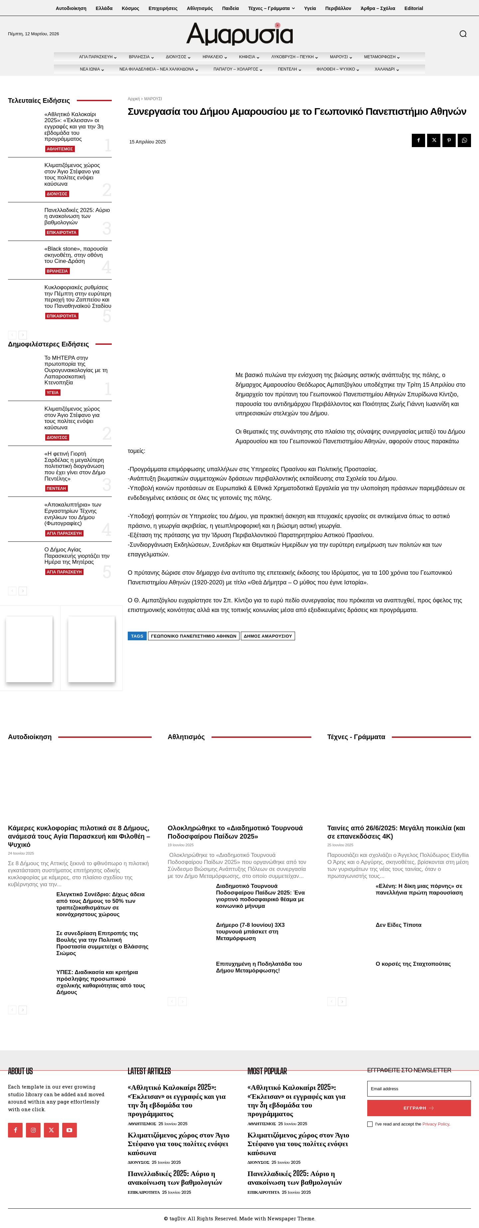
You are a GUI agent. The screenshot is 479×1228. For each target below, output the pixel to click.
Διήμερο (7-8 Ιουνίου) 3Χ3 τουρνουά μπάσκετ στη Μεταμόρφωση (250, 931)
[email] (419, 1089)
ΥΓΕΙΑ (53, 392)
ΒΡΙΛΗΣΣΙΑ (57, 271)
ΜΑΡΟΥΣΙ (153, 99)
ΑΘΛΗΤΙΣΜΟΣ (60, 149)
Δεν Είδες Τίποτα (399, 925)
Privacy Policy (435, 1124)
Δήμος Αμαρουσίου (268, 636)
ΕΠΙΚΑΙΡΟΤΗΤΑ (62, 232)
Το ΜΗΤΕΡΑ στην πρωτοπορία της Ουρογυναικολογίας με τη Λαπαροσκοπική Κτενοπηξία (76, 370)
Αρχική (134, 99)
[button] (463, 34)
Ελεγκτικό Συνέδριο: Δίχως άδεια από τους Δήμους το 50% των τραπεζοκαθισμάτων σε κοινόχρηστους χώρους (101, 904)
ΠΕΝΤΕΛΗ (56, 488)
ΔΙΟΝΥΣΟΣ (57, 194)
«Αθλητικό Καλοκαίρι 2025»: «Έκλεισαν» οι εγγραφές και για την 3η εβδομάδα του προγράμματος (74, 126)
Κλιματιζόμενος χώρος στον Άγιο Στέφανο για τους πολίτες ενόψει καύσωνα (72, 174)
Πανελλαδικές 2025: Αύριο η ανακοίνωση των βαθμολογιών (77, 216)
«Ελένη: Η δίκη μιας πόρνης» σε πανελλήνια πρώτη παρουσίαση (419, 889)
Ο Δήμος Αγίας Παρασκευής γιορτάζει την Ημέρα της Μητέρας (77, 555)
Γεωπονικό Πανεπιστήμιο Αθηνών (194, 636)
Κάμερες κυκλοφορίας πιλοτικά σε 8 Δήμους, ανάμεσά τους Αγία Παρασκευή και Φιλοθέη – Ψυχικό (79, 836)
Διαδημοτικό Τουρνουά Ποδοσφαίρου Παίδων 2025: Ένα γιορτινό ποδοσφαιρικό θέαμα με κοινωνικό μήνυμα (260, 896)
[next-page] (23, 335)
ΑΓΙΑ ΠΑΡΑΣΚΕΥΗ (64, 533)
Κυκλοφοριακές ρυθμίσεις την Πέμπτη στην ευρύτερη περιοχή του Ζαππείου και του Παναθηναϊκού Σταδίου (78, 296)
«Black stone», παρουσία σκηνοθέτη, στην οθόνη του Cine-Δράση (76, 255)
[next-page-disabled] (182, 1001)
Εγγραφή (418, 1108)
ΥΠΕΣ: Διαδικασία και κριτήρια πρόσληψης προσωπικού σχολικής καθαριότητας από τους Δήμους (101, 982)
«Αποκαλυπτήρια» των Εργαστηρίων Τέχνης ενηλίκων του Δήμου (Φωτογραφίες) (73, 514)
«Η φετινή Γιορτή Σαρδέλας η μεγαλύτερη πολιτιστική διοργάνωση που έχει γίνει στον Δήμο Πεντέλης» (75, 466)
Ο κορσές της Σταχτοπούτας (413, 964)
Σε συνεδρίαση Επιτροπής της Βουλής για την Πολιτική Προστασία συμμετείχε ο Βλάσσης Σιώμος (103, 943)
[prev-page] (12, 335)
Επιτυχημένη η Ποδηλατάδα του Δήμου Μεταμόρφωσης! (259, 967)
